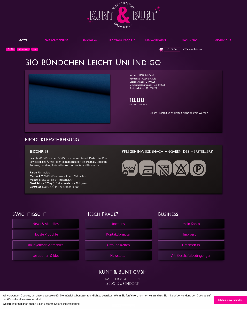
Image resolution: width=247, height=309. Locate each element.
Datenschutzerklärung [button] (67, 303)
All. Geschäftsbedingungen (191, 255)
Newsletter (118, 255)
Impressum (191, 234)
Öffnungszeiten (118, 245)
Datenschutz (191, 245)
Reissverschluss (56, 40)
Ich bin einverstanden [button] (230, 300)
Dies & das (189, 40)
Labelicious (222, 40)
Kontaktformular (118, 234)
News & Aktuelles (46, 224)
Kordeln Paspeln (122, 40)
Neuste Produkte (45, 234)
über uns (118, 224)
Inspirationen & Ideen (46, 255)
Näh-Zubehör (155, 40)
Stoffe (23, 40)
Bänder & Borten (89, 41)
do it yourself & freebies (45, 245)
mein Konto (191, 224)
